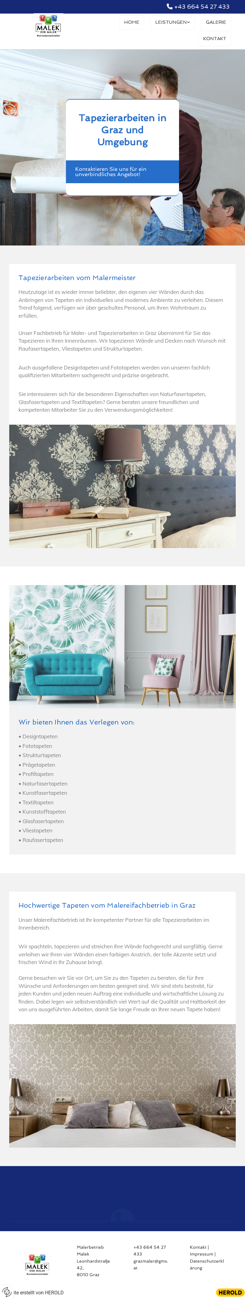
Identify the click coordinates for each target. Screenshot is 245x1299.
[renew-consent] (7, 1292)
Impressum (201, 1254)
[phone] (122, 1187)
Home (136, 22)
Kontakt (215, 38)
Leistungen (173, 22)
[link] (175, 23)
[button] (122, 172)
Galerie (216, 22)
